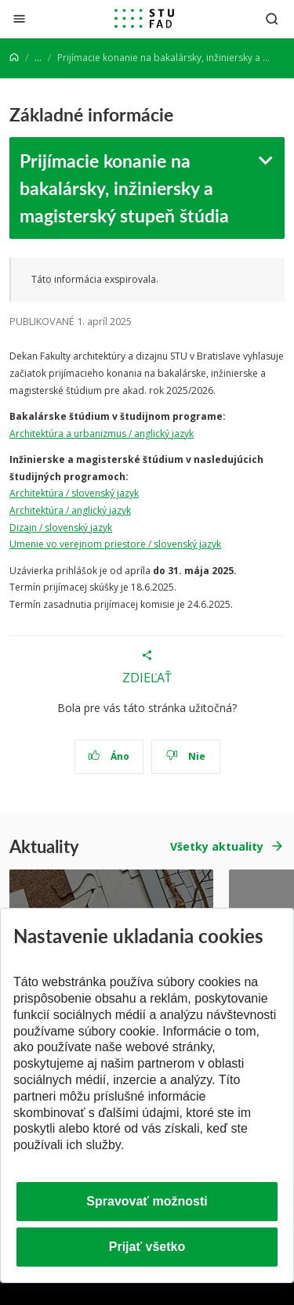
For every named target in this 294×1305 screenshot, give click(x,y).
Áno (108, 756)
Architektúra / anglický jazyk (70, 510)
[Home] (14, 57)
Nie (185, 756)
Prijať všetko (147, 1246)
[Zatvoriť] (19, 18)
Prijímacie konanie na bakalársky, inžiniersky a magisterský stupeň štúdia (124, 187)
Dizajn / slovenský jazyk (60, 527)
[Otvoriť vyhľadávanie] (272, 18)
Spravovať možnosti (146, 1201)
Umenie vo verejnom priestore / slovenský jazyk (115, 544)
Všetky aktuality (216, 846)
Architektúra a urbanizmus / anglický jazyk (101, 433)
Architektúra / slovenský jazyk (74, 493)
